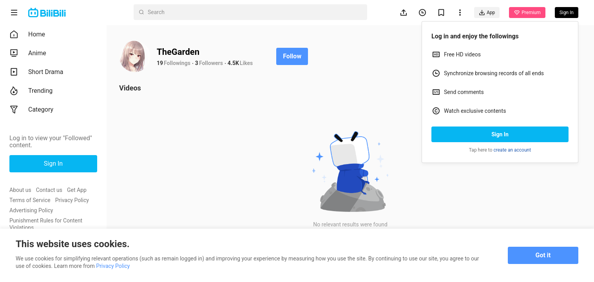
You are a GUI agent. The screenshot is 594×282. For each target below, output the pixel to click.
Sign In (500, 134)
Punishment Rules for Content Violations (45, 224)
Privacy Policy (72, 200)
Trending (31, 91)
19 (160, 63)
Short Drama (36, 72)
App (487, 12)
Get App (77, 190)
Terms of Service (30, 200)
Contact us (49, 190)
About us (20, 190)
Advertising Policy (31, 210)
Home (27, 34)
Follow (292, 56)
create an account (512, 150)
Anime (27, 53)
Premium (527, 12)
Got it (543, 255)
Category (31, 109)
